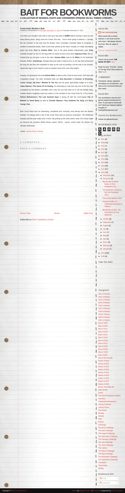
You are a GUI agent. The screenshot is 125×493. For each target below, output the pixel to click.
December (107, 175)
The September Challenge (108, 460)
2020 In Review (104, 317)
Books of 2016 (103, 378)
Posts (103, 478)
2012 (103, 169)
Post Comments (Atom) (42, 219)
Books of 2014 (103, 372)
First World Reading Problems (109, 396)
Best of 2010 (103, 326)
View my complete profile (107, 50)
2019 (103, 146)
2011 (103, 172)
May (104, 236)
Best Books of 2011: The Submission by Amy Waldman (111, 212)
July (104, 229)
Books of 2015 (103, 375)
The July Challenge (105, 442)
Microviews (102, 410)
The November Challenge (107, 457)
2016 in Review (104, 306)
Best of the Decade (105, 358)
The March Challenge (106, 451)
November (107, 179)
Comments (105, 483)
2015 (103, 159)
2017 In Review (104, 308)
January (106, 249)
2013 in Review (104, 297)
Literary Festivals (104, 404)
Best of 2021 (103, 355)
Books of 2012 (103, 367)
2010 (103, 253)
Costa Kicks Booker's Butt (112, 198)
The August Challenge (106, 433)
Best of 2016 (103, 340)
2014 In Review (104, 300)
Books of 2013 (103, 370)
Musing (40, 131)
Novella (101, 416)
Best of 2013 (103, 335)
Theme (74, 491)
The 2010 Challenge (105, 428)
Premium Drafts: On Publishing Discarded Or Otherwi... (112, 204)
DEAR (100, 393)
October (106, 219)
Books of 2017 (103, 381)
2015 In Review (104, 303)
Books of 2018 (103, 384)
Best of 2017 (103, 343)
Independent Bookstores (107, 401)
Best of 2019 (103, 349)
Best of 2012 (103, 332)
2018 (103, 149)
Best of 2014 (103, 338)
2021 (103, 139)
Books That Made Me (106, 387)
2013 (103, 166)
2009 (103, 256)
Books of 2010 (103, 361)
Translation (102, 463)
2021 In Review (104, 320)
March (105, 242)
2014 (103, 162)
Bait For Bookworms (68, 12)
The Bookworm (109, 32)
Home (57, 213)
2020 (103, 143)
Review (101, 422)
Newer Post (25, 213)
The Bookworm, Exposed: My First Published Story (112, 192)
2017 (103, 152)
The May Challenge (105, 454)
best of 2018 (103, 346)
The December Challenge (107, 436)
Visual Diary (102, 465)
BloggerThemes (85, 491)
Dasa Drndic (103, 390)
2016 (103, 156)
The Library (102, 448)
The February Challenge (107, 439)
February (106, 246)
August (105, 226)
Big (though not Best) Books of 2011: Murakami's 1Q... (110, 184)
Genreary (101, 399)
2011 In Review (104, 294)
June (105, 232)
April (104, 239)
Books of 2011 (103, 364)
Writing (100, 468)
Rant (100, 419)
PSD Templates (117, 491)
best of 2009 (103, 323)
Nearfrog (96, 491)
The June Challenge (105, 445)
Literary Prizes (31, 131)
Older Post (88, 213)
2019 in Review (104, 314)
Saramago (102, 425)
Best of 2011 (103, 329)
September (107, 222)
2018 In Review (104, 311)
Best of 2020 (103, 352)
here (113, 62)
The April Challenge (105, 431)
